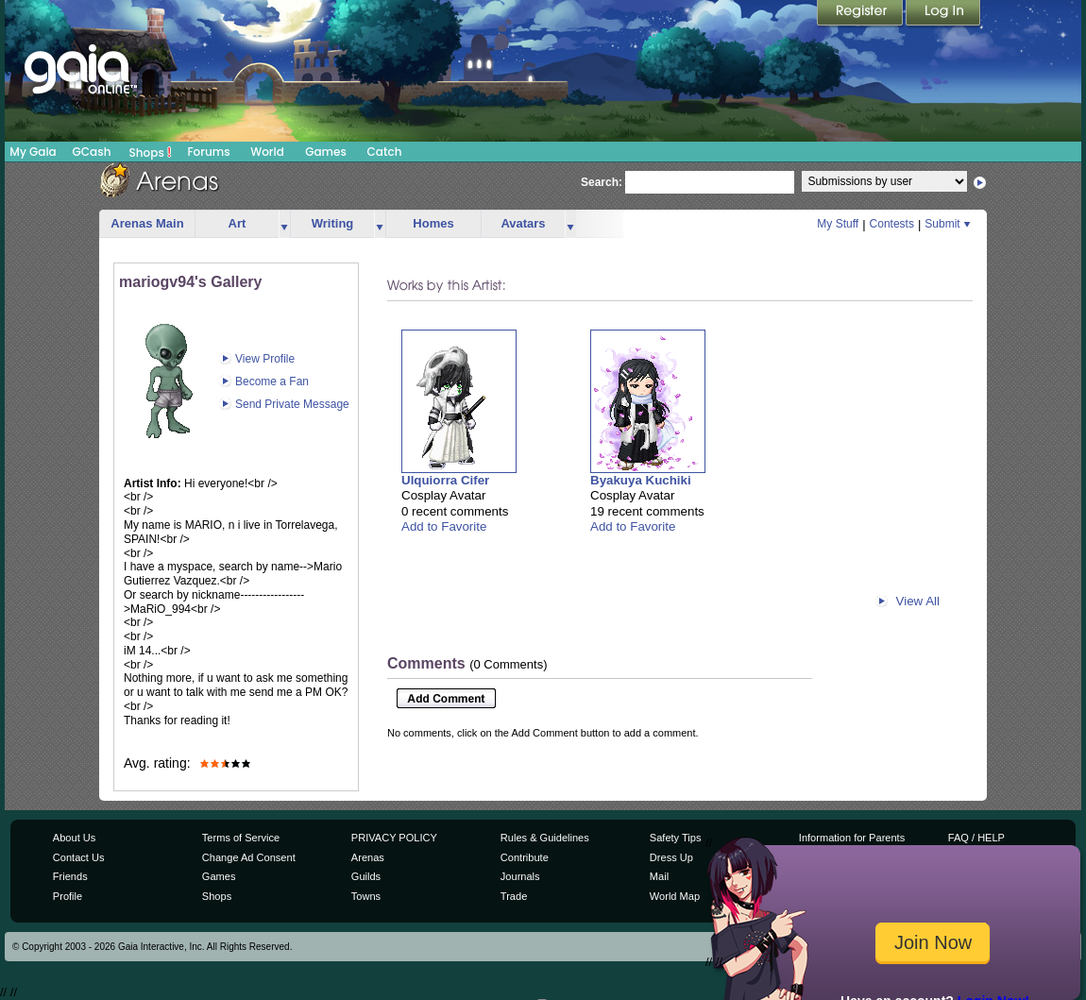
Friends (70, 876)
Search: (601, 182)
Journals (520, 876)
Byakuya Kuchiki (640, 480)
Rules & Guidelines (545, 837)
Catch (384, 152)
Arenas (367, 857)
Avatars (523, 223)
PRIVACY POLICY (394, 837)
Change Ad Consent (249, 857)
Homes (433, 223)
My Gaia (32, 152)
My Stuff (837, 223)
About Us (74, 837)
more (284, 224)
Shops (150, 152)
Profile (67, 896)
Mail (659, 876)
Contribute (525, 857)
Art (237, 223)
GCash (92, 152)
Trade (514, 896)
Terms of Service (241, 837)
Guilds (366, 876)
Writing (333, 223)
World (267, 152)
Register (861, 14)
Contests (892, 223)
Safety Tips (676, 837)
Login (943, 14)
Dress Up (671, 857)
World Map (675, 896)
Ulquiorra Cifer (445, 480)
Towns (366, 896)
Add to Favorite (443, 526)
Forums (208, 152)
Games (326, 152)
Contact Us (79, 857)
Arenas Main (146, 223)
